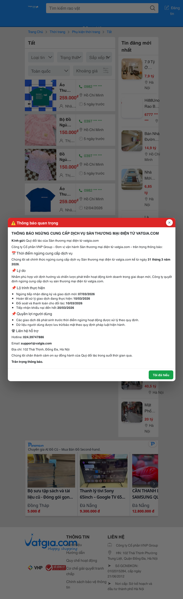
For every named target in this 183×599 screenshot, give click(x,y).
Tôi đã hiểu (161, 375)
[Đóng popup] (169, 222)
